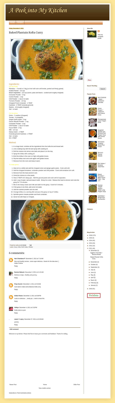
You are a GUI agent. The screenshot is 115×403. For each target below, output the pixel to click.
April (92, 277)
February (93, 283)
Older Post (76, 384)
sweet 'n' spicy (19, 319)
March (93, 280)
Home (12, 22)
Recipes (20, 22)
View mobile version (45, 388)
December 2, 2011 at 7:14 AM (34, 258)
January (93, 285)
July (92, 270)
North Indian (24, 247)
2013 (91, 243)
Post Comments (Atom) (24, 393)
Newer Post (12, 384)
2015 (91, 238)
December (94, 250)
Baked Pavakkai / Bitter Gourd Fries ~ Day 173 (101, 178)
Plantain (31, 247)
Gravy (15, 247)
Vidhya (16, 307)
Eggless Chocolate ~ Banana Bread (96, 253)
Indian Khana (18, 295)
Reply (16, 266)
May (92, 275)
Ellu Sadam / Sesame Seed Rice (102, 165)
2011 (91, 248)
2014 (91, 240)
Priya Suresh (18, 284)
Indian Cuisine (18, 263)
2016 (91, 235)
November (94, 262)
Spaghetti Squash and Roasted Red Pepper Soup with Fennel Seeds (102, 134)
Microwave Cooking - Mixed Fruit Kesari (101, 144)
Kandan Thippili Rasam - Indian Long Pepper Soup (102, 188)
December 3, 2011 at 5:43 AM (32, 284)
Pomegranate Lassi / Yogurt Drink (102, 121)
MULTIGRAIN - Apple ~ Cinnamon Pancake (102, 100)
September (94, 267)
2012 (91, 245)
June (92, 272)
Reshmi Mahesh (19, 272)
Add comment (14, 329)
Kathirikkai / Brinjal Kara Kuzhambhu (101, 197)
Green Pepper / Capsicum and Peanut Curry (101, 112)
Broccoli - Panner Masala (101, 154)
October (93, 264)
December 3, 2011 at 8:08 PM (32, 295)
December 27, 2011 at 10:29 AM (33, 319)
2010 (91, 288)
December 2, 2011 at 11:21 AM (34, 272)
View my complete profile (100, 36)
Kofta (19, 247)
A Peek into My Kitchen (38, 10)
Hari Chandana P (19, 258)
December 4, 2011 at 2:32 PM (28, 307)
